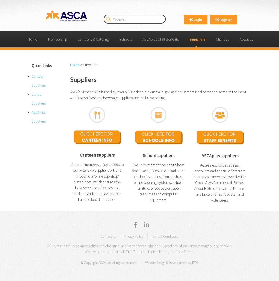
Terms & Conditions (164, 236)
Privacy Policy (133, 236)
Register (223, 19)
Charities (222, 39)
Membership (57, 39)
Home (32, 39)
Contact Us (108, 236)
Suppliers (198, 39)
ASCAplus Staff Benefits (160, 39)
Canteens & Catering (93, 39)
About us (246, 39)
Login (195, 19)
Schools (125, 39)
